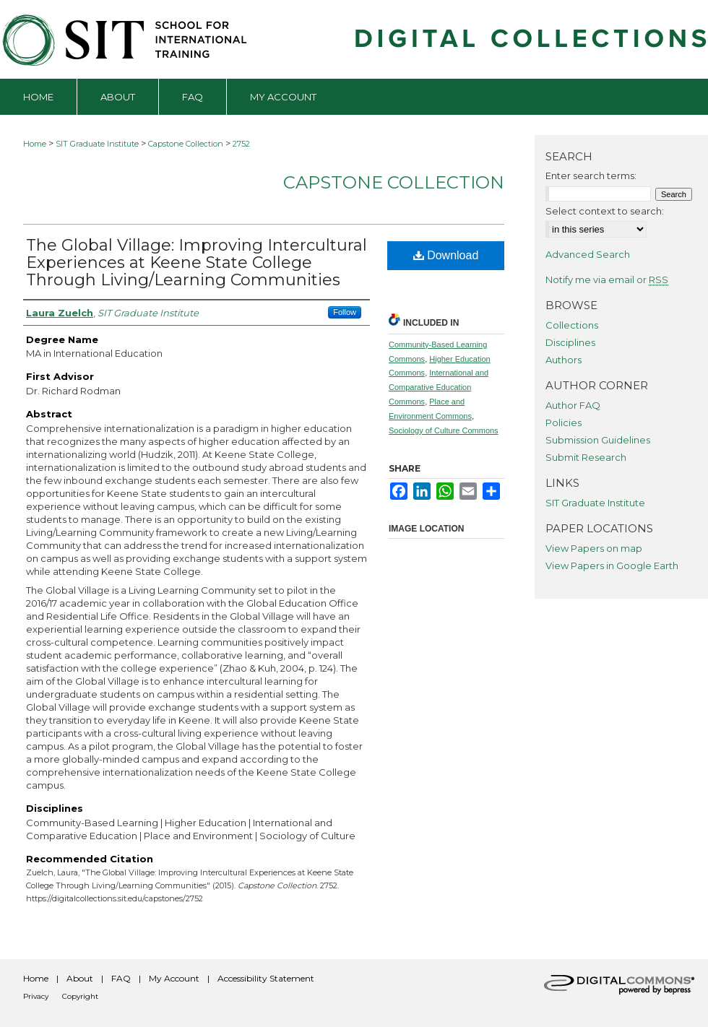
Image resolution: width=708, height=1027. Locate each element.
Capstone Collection (185, 144)
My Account (174, 978)
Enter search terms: (590, 175)
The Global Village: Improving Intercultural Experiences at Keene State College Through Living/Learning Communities (196, 262)
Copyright (80, 996)
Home (34, 144)
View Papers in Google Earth (611, 565)
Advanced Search (587, 254)
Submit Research (585, 457)
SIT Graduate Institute (97, 144)
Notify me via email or (606, 279)
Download (446, 255)
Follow (344, 312)
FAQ (121, 978)
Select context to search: (604, 211)
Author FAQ (572, 405)
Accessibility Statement (265, 978)
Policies (563, 422)
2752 (241, 144)
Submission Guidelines (597, 440)
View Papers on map (593, 548)
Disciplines (570, 342)
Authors (563, 359)
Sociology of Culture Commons (443, 430)
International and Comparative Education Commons (438, 387)
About (79, 978)
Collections (571, 325)
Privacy (35, 996)
